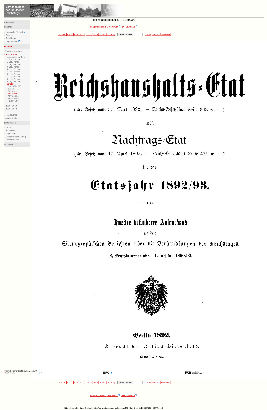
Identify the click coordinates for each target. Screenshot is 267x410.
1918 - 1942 (11, 109)
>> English (8, 145)
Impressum (10, 133)
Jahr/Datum (10, 38)
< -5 (76, 34)
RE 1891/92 (13, 91)
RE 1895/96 (13, 101)
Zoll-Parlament (13, 59)
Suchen (8, 27)
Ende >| (110, 34)
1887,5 (11, 89)
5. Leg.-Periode (14, 72)
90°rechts (165, 34)
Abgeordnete (12, 41)
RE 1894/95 (13, 98)
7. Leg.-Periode (14, 76)
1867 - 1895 (11, 54)
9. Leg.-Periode (14, 81)
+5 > (96, 34)
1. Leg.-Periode (14, 62)
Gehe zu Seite (125, 34)
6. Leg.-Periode (14, 74)
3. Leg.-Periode (14, 67)
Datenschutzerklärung (15, 137)
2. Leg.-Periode (14, 64)
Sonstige (11, 84)
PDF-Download (129, 27)
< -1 (82, 34)
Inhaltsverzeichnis (98, 27)
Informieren (10, 123)
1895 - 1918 (11, 106)
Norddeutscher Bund (16, 57)
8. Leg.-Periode (14, 79)
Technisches (11, 130)
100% (148, 34)
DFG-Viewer (113, 27)
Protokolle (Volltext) (15, 32)
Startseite (9, 22)
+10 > (102, 34)
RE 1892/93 (13, 93)
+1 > (89, 34)
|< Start (62, 34)
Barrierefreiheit (12, 140)
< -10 (70, 34)
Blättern (8, 46)
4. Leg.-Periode (14, 69)
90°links (156, 34)
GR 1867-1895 (14, 86)
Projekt (8, 127)
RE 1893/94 (13, 96)
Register (9, 35)
